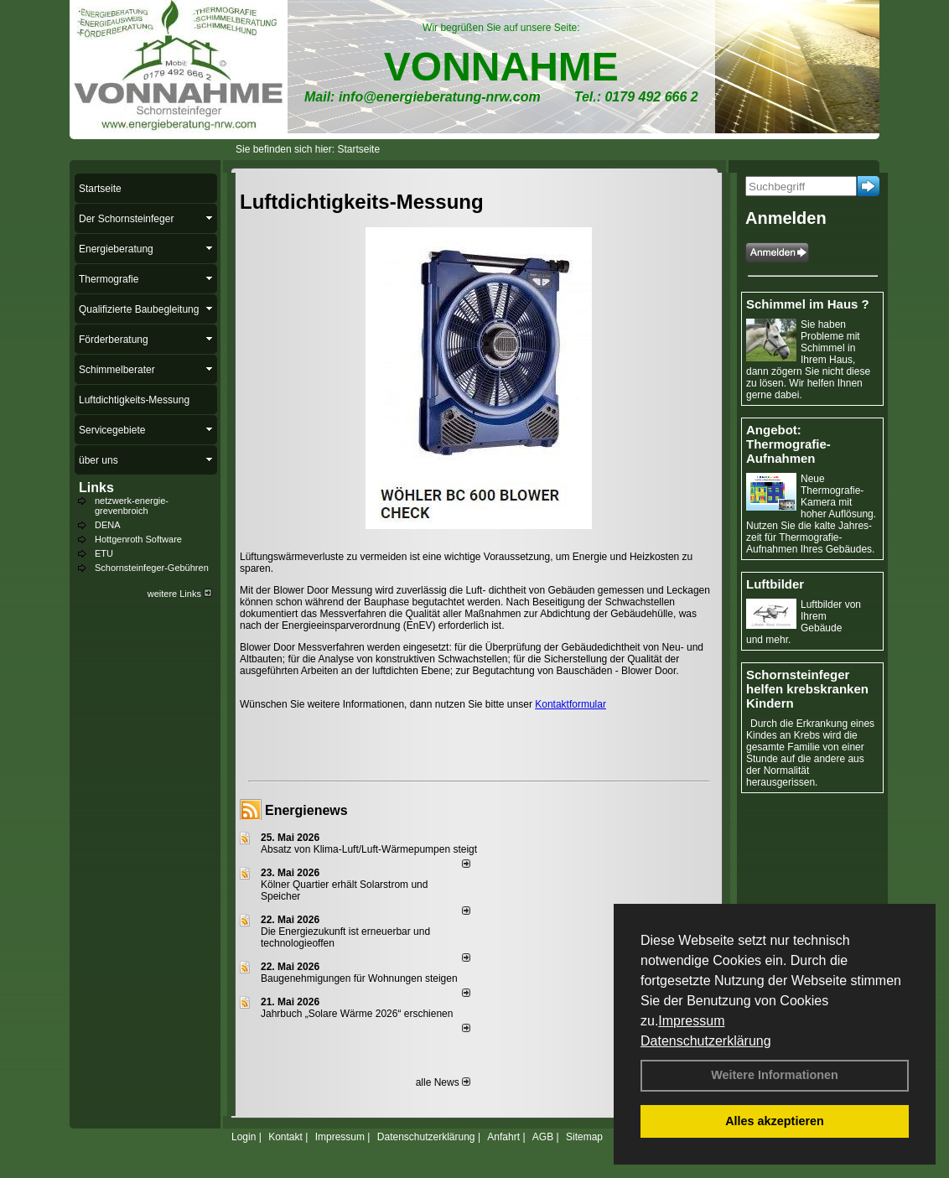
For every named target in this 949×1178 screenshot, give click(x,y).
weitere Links (180, 594)
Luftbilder (775, 584)
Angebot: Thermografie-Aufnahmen (788, 444)
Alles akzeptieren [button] (774, 1121)
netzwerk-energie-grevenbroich (132, 506)
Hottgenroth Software (138, 539)
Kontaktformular (570, 704)
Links (96, 487)
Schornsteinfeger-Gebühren (152, 568)
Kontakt (285, 1137)
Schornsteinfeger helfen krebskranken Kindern (807, 688)
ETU (104, 553)
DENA (108, 525)
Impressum (691, 1021)
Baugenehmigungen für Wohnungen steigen (359, 978)
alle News (443, 1082)
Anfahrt (503, 1137)
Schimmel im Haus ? (807, 304)
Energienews (306, 810)
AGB (542, 1137)
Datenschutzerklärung (705, 1041)
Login (243, 1137)
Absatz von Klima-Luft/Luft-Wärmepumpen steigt (369, 849)
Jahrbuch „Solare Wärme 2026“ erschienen (357, 1014)
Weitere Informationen (774, 1075)
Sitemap (584, 1137)
